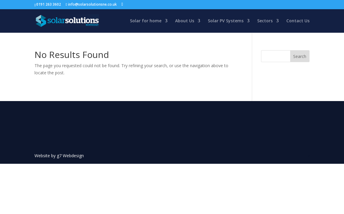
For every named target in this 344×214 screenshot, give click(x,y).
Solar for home (145, 21)
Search (299, 56)
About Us (184, 21)
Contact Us (298, 21)
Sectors (265, 21)
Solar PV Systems (226, 21)
